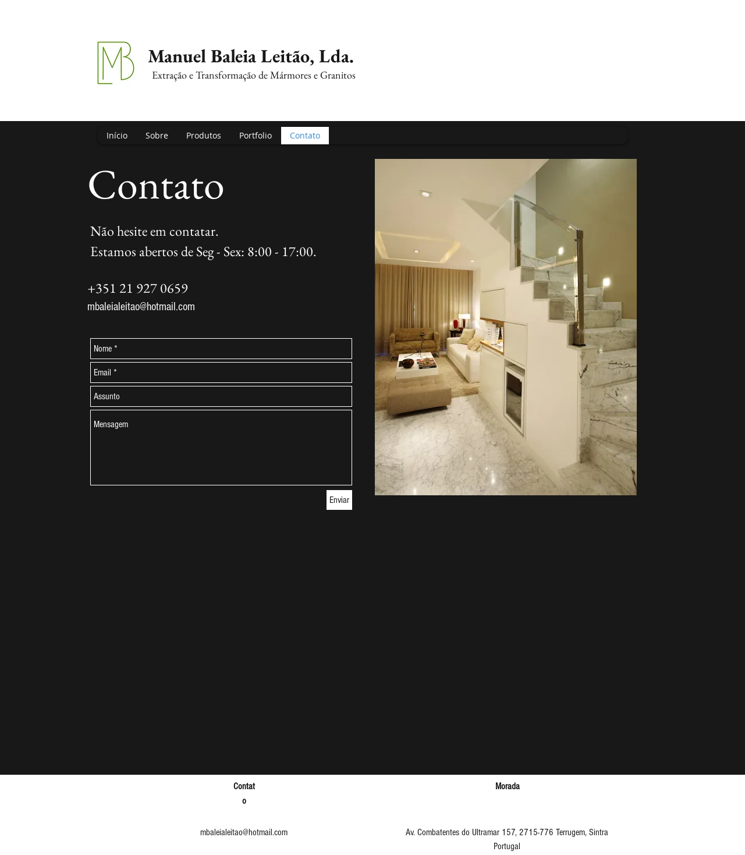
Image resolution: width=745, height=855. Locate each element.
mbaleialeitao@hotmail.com (141, 306)
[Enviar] (339, 500)
